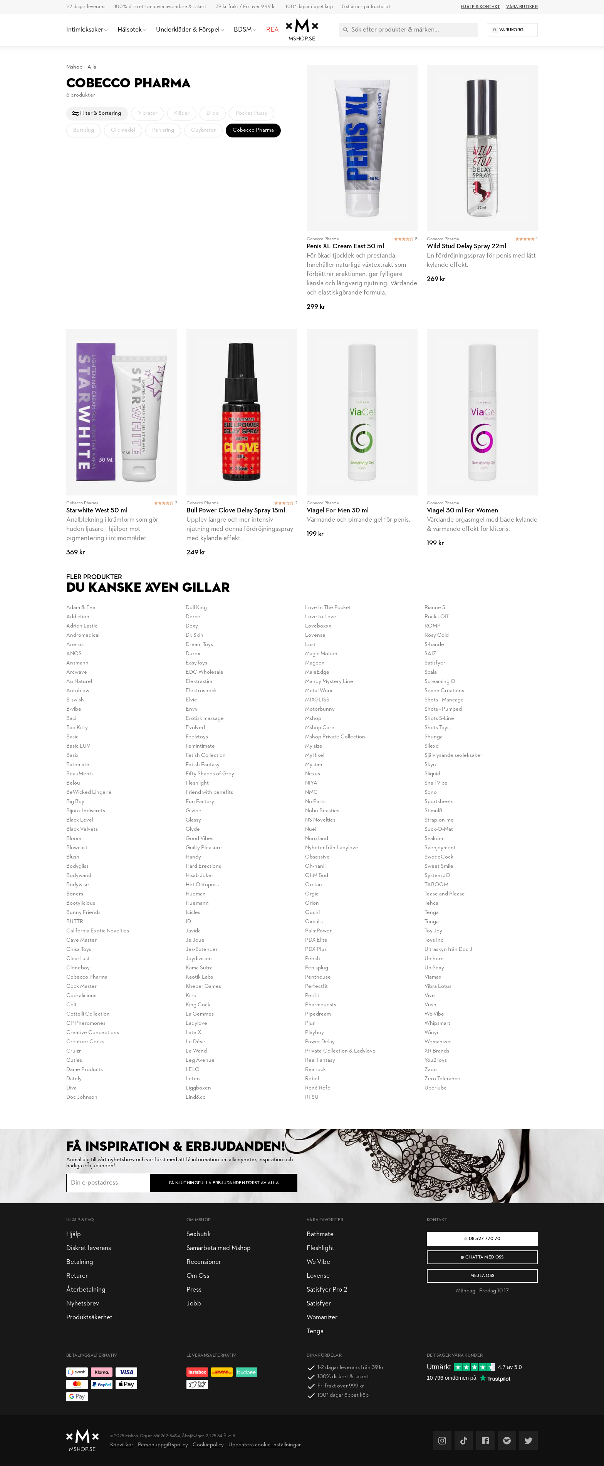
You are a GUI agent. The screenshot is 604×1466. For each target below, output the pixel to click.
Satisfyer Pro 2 (327, 1290)
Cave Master (81, 940)
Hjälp (73, 1234)
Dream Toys (199, 645)
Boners (74, 894)
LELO (193, 1070)
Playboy (314, 1033)
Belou (73, 783)
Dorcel (193, 617)
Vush (430, 1005)
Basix (72, 755)
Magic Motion (321, 654)
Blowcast (76, 848)
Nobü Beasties (322, 811)
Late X (193, 1033)
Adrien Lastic (81, 626)
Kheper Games (203, 986)
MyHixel (314, 755)
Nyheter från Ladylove (331, 848)
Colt (71, 1005)
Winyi (431, 1033)
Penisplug (316, 968)
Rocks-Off (436, 617)
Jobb (193, 1303)
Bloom (73, 839)
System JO (437, 876)
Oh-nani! (315, 866)
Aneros (75, 645)
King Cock (198, 1005)
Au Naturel (79, 681)
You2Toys (435, 1060)
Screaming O (439, 681)
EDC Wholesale (204, 672)
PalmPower (318, 931)
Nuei (310, 829)
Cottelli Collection (88, 1014)
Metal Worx (318, 691)
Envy (192, 709)
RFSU (312, 1097)
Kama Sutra (199, 968)
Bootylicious (80, 903)
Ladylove (196, 1023)
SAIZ (430, 654)
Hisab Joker (199, 876)
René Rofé (318, 1088)
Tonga (431, 922)
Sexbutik (198, 1234)
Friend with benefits (209, 792)
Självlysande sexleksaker (453, 755)
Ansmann (77, 663)
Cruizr (73, 1051)
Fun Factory (200, 802)
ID (188, 922)
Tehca (431, 903)
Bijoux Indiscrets (85, 811)
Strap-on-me (439, 820)
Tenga (431, 912)
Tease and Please (444, 894)
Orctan (313, 885)
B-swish (75, 700)
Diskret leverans (88, 1248)
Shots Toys (437, 728)
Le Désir (195, 1042)
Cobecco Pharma (86, 977)
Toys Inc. (434, 940)
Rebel (312, 1079)
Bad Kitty (77, 728)
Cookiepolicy (208, 1445)
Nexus (312, 774)
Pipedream (318, 1014)
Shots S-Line (439, 718)
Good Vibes (199, 839)
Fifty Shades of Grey (210, 774)
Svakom (433, 839)
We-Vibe (434, 1014)
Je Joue (195, 940)
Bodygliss (77, 866)
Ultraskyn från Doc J (448, 949)
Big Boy (75, 802)
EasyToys (196, 663)
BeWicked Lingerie (89, 792)
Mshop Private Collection (335, 737)
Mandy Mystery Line (329, 681)
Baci (71, 718)
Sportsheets (438, 802)
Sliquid (432, 774)
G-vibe (193, 811)
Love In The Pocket (328, 608)
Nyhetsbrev (82, 1303)
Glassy (193, 820)
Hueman (196, 894)
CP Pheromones (86, 1023)
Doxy (192, 626)
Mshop (74, 67)
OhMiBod (316, 876)
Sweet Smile (438, 866)
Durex (193, 654)
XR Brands (436, 1051)
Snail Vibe (436, 783)
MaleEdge (317, 672)
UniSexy (434, 968)
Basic (72, 737)
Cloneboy (78, 968)
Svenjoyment (440, 848)
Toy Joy (433, 931)
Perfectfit (316, 986)
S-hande (434, 645)
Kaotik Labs (199, 977)
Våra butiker (522, 7)
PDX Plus (316, 949)
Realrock (315, 1070)
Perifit (312, 996)
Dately (74, 1079)
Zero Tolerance (442, 1079)
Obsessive (317, 857)
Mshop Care (319, 728)
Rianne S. (435, 608)
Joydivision (199, 959)
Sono (430, 792)
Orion (312, 903)
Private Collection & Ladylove (340, 1051)
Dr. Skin (194, 635)
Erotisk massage (205, 718)
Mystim (313, 765)
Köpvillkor (121, 1445)
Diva (71, 1088)
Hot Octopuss (202, 885)
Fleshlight (197, 783)
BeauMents (80, 774)
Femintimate (200, 746)
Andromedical (82, 635)
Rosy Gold (436, 635)
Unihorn (434, 959)
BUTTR (74, 922)
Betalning (79, 1262)
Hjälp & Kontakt (480, 7)
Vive (429, 996)
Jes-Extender (202, 949)
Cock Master (81, 986)
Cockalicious (81, 996)
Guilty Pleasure (204, 848)
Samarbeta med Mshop (218, 1248)
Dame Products (84, 1070)
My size (313, 746)
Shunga (433, 737)
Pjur (310, 1023)
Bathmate (77, 765)
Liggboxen (198, 1088)
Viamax (432, 977)
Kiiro (191, 996)
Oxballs (314, 922)
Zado (430, 1070)
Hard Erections (203, 866)
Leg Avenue (200, 1060)
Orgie (312, 894)
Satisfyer (434, 663)
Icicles (193, 912)
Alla (91, 67)
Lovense (315, 635)
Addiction (77, 617)
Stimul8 (433, 811)
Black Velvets (82, 829)
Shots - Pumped (443, 709)
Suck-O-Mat (438, 829)
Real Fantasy (320, 1060)
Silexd (431, 746)
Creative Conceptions (92, 1033)
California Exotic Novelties (97, 931)
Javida (193, 931)
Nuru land (316, 839)
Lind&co (196, 1097)
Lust (310, 645)
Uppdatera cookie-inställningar (264, 1445)
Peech (312, 959)
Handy (193, 857)
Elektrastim (199, 681)
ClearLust (78, 959)
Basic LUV (78, 746)
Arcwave (76, 672)
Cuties (74, 1060)
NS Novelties (320, 820)
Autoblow (77, 691)
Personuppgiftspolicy (163, 1445)
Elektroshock (201, 691)
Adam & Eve (81, 608)
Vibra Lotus (437, 986)
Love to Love (320, 617)
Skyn (430, 765)
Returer (77, 1276)
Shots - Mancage (444, 700)
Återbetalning (86, 1290)
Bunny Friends (83, 912)
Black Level (79, 820)
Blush (72, 857)
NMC (311, 792)
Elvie (191, 700)
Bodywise (77, 885)
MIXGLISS (317, 700)
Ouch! (312, 912)
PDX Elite (316, 940)
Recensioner (203, 1262)
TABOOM (436, 885)
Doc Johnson (81, 1097)
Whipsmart (437, 1023)
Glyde (193, 829)
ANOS (74, 654)
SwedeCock (438, 857)
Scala (430, 672)
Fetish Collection (206, 755)
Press (193, 1290)
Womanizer (437, 1042)
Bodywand (78, 876)
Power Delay (320, 1042)
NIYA (311, 783)
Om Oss (197, 1276)
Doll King (196, 608)
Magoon (315, 663)
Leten (193, 1079)
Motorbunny (320, 709)
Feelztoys (197, 737)
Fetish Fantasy (203, 765)
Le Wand (196, 1051)
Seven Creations (444, 691)
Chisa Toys (78, 949)
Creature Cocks (85, 1042)
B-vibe (73, 709)
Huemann (197, 903)
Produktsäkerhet (89, 1317)
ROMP (432, 626)
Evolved (195, 728)
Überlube (435, 1088)
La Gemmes (200, 1014)
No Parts (315, 802)
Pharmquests (320, 1005)
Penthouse (318, 977)
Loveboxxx (318, 626)
